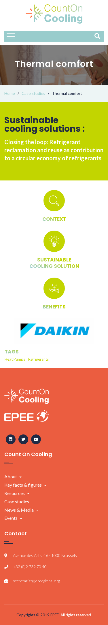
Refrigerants (38, 359)
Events (11, 518)
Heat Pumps (15, 359)
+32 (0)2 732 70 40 (30, 566)
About (10, 476)
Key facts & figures (23, 484)
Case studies (33, 93)
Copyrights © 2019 (33, 615)
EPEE (54, 615)
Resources (14, 493)
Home (9, 93)
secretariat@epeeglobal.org (36, 580)
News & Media (19, 510)
